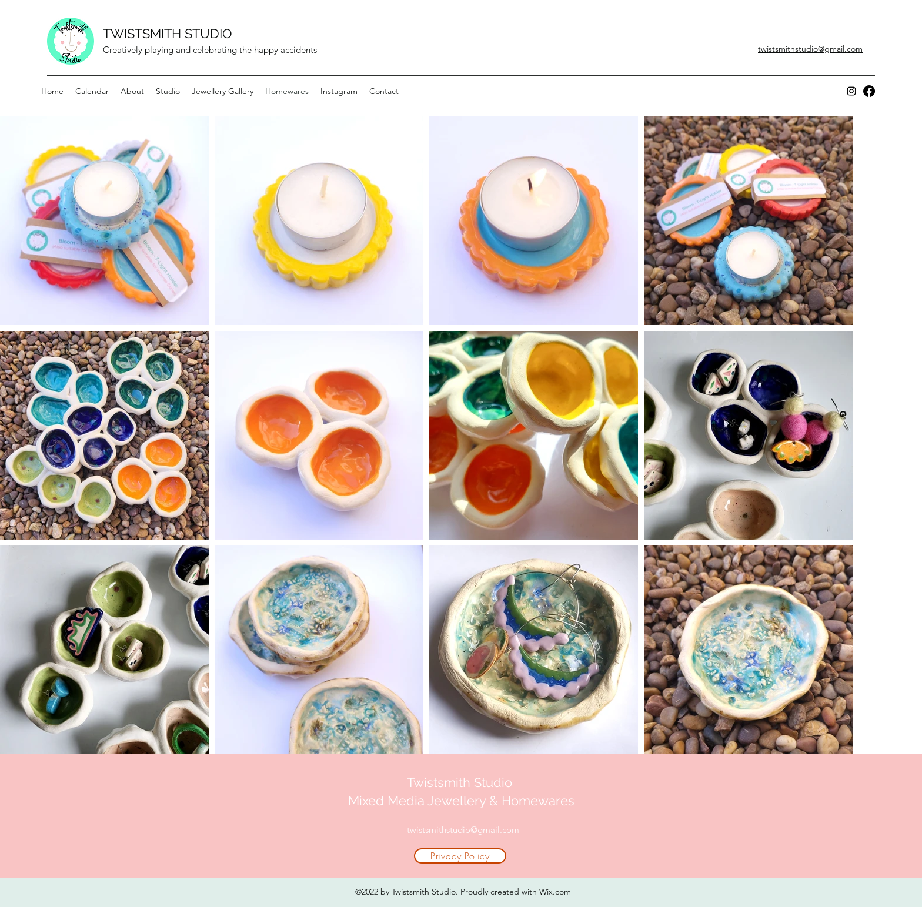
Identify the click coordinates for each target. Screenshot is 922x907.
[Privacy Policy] (460, 856)
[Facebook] (869, 91)
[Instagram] (851, 91)
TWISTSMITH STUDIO (167, 33)
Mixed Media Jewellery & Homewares (461, 800)
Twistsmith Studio (461, 782)
